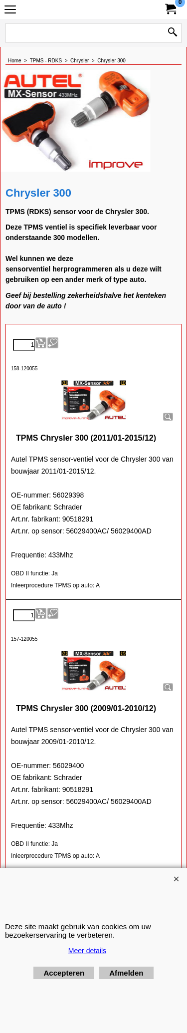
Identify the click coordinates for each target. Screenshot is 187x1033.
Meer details (87, 951)
